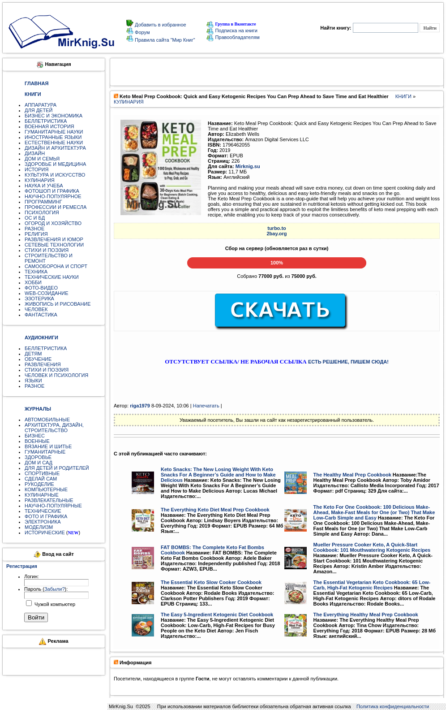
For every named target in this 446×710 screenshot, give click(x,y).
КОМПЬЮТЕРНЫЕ (46, 489)
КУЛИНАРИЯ (40, 180)
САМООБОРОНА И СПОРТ (56, 266)
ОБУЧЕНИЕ (38, 359)
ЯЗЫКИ (33, 380)
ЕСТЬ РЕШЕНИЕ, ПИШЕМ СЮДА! (348, 361)
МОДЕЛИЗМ (39, 527)
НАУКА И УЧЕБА (44, 185)
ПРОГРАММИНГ (43, 201)
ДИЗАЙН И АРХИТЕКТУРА (55, 148)
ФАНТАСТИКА (41, 314)
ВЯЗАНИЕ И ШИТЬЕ (48, 446)
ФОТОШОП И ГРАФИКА (52, 191)
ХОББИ (33, 282)
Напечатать (206, 405)
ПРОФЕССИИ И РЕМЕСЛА (55, 207)
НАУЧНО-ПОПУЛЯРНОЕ (53, 196)
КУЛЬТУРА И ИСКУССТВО (55, 175)
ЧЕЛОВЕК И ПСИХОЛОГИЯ (56, 375)
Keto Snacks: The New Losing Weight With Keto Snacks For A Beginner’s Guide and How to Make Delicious (218, 475)
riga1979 (140, 405)
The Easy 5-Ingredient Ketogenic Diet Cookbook (217, 614)
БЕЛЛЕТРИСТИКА (46, 121)
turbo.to (276, 228)
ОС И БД (35, 218)
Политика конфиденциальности (392, 706)
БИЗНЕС (35, 435)
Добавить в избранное (159, 24)
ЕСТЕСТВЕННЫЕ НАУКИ (54, 142)
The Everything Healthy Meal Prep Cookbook (365, 614)
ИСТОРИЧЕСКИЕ (45, 532)
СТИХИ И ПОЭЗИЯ (47, 250)
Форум (141, 32)
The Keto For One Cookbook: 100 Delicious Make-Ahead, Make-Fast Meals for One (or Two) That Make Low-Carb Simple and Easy (374, 512)
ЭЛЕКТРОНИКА (42, 521)
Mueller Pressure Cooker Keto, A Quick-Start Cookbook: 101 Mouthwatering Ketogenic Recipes (372, 547)
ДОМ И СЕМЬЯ (42, 158)
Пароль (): (46, 589)
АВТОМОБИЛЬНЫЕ (47, 419)
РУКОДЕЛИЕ (39, 484)
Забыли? (54, 589)
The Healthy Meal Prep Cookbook (352, 474)
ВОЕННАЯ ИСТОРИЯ (49, 126)
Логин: (31, 576)
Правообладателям (232, 37)
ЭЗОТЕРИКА (39, 298)
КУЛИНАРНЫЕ (42, 495)
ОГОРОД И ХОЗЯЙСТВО (53, 223)
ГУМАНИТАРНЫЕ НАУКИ (54, 131)
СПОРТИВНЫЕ (42, 473)
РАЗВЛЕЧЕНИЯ (43, 364)
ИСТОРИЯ (36, 169)
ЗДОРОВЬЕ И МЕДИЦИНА (55, 164)
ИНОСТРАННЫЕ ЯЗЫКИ (53, 137)
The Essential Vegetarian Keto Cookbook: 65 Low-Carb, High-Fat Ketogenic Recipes (372, 585)
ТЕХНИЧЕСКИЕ (43, 511)
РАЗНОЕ (34, 228)
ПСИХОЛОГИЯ (42, 212)
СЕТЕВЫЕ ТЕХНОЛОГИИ (54, 244)
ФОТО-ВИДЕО (41, 287)
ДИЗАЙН (35, 153)
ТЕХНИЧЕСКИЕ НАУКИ (52, 277)
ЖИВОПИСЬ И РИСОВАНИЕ (58, 304)
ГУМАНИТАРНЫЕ (45, 452)
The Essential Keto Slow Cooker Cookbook (211, 582)
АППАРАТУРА (40, 105)
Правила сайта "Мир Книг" (164, 40)
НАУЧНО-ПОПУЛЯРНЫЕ (53, 505)
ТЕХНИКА (36, 271)
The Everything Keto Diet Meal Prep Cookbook (215, 509)
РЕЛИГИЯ (36, 234)
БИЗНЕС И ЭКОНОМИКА (53, 115)
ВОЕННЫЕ (37, 441)
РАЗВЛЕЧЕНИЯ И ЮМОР (54, 239)
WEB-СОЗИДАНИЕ (47, 293)
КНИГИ (403, 96)
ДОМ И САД (38, 462)
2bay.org (276, 233)
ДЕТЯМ (33, 353)
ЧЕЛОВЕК (36, 309)
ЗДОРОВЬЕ (38, 457)
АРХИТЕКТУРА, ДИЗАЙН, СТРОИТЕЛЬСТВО (54, 427)
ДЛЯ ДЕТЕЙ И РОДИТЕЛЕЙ (57, 468)
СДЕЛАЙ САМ (41, 478)
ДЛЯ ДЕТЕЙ (38, 110)
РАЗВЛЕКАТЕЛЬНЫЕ (49, 500)
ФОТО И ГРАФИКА (46, 516)
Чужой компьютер (54, 604)
